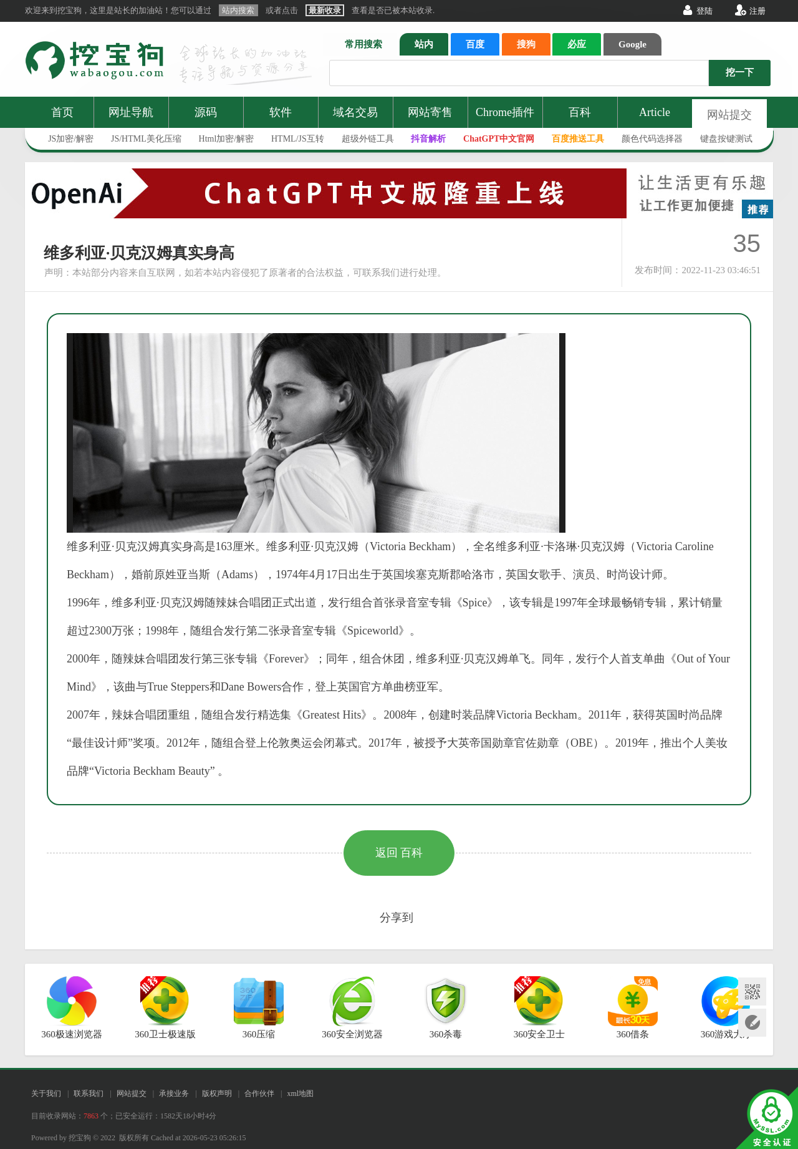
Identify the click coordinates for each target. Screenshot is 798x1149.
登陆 (704, 11)
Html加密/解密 (226, 138)
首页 (62, 112)
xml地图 (300, 1093)
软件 (280, 112)
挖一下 (740, 72)
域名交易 (355, 112)
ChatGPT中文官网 (498, 138)
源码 (206, 112)
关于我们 (46, 1093)
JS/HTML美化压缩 (146, 138)
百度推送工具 (578, 138)
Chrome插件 (505, 112)
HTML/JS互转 (297, 138)
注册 (757, 11)
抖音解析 (428, 138)
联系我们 (88, 1093)
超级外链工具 (368, 138)
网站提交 (729, 115)
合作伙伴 (259, 1093)
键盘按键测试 (726, 138)
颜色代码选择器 (652, 138)
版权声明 (217, 1093)
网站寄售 (430, 112)
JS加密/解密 (71, 138)
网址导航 (130, 112)
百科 (580, 112)
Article (654, 112)
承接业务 (174, 1093)
